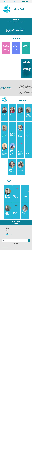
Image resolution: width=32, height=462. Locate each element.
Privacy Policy (7, 233)
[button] (14, 1)
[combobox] (15, 240)
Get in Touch (7, 232)
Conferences (7, 231)
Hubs (7, 230)
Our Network (7, 229)
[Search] (29, 240)
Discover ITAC (7, 228)
